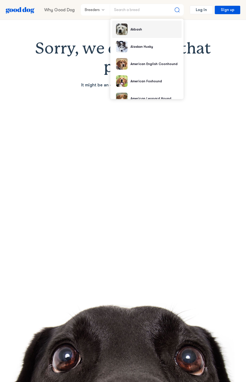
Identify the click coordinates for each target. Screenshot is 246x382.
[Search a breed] (147, 10)
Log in (201, 10)
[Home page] (20, 9)
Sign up (227, 10)
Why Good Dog (59, 9)
